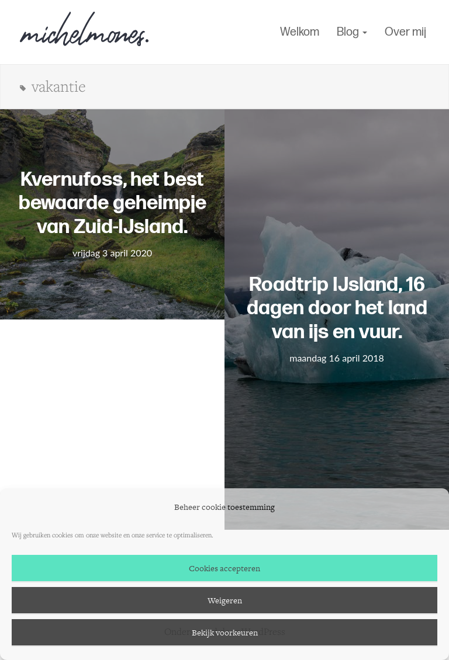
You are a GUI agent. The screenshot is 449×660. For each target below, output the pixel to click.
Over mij (405, 32)
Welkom (299, 32)
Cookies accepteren (224, 568)
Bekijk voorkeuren (225, 632)
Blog (352, 32)
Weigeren (225, 600)
